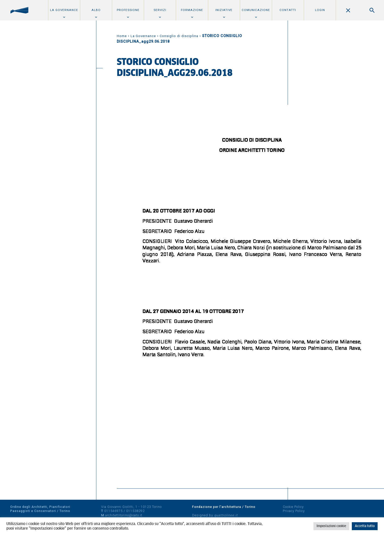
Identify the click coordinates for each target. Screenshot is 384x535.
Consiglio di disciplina (179, 36)
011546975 (113, 511)
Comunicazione (256, 10)
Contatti (288, 10)
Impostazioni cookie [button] (331, 526)
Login (320, 10)
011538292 (135, 511)
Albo (96, 10)
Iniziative (223, 10)
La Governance (64, 10)
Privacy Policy (294, 511)
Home (122, 36)
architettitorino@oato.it (123, 515)
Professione (128, 10)
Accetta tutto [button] (365, 526)
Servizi (160, 10)
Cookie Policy (293, 507)
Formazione (192, 10)
